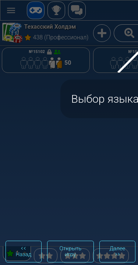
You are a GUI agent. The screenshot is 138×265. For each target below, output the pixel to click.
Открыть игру (71, 251)
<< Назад (23, 251)
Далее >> (117, 251)
